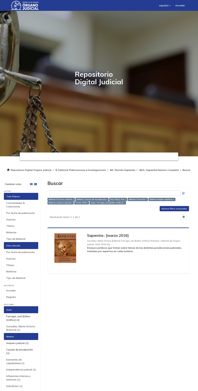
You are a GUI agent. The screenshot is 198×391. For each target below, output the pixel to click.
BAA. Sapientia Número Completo (159, 170)
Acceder (11, 290)
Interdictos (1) (14, 386)
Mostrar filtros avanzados (174, 208)
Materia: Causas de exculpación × (92, 199)
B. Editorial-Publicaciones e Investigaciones (81, 170)
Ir (183, 193)
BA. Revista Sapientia (122, 170)
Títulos (10, 225)
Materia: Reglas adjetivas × (162, 199)
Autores (10, 219)
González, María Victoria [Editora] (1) (20, 328)
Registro (11, 297)
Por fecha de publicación (20, 213)
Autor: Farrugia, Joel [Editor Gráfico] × (108, 203)
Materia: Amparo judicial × (61, 203)
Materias (11, 232)
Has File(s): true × (118, 199)
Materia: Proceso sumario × (61, 199)
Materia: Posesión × (138, 199)
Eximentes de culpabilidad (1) (15, 361)
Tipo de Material (15, 238)
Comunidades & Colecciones (15, 204)
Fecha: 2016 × (81, 203)
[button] (165, 5)
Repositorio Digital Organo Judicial (31, 170)
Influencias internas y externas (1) (18, 377)
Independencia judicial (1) (21, 369)
